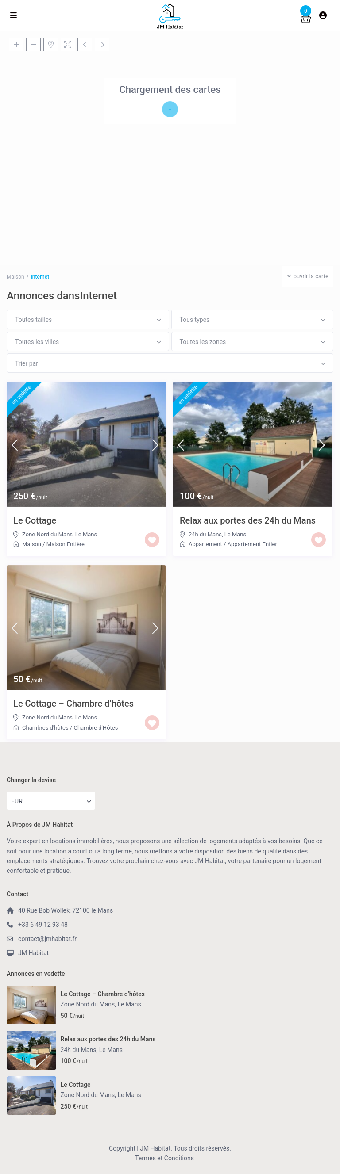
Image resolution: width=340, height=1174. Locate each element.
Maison (31, 544)
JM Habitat (33, 952)
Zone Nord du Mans (47, 534)
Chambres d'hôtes (45, 727)
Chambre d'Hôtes (95, 727)
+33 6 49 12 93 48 (43, 924)
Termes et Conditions (164, 1158)
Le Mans (86, 534)
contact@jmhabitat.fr (47, 938)
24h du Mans (205, 534)
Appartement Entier (252, 544)
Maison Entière (65, 544)
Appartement (205, 544)
